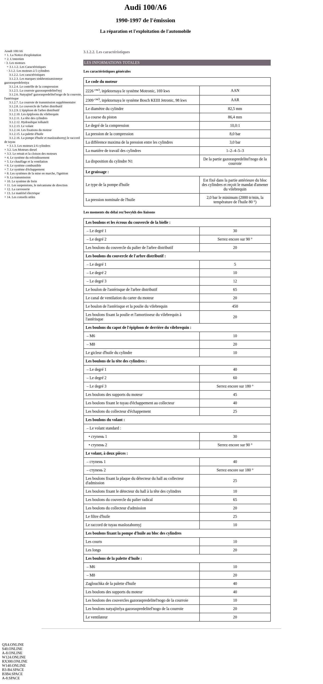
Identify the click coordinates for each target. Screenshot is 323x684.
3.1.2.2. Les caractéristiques (27, 74)
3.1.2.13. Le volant (21, 126)
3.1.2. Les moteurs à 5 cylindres (29, 71)
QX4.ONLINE (13, 645)
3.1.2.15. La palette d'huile (26, 134)
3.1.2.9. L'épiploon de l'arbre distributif (34, 110)
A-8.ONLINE (12, 653)
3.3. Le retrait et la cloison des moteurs (32, 153)
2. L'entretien (15, 59)
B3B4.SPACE (12, 674)
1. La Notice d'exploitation (24, 55)
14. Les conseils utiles (21, 197)
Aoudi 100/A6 (13, 51)
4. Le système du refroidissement (28, 157)
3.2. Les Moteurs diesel (22, 149)
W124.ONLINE (14, 657)
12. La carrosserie (18, 189)
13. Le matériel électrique (23, 193)
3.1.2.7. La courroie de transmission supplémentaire (42, 102)
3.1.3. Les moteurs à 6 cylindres (29, 146)
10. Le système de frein (22, 181)
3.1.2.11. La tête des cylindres (28, 118)
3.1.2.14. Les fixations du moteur (30, 130)
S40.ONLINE (12, 649)
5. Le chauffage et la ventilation (27, 161)
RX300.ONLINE (14, 661)
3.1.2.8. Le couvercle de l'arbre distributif (35, 106)
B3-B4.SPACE (13, 670)
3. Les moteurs (15, 63)
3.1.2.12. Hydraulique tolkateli (29, 122)
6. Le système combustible (24, 165)
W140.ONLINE (14, 665)
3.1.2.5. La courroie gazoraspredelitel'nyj (35, 90)
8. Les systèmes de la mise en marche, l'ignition (37, 173)
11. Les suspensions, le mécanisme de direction (37, 185)
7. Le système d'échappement (26, 169)
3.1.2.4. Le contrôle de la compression (33, 86)
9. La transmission (19, 177)
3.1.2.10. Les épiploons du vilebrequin (33, 114)
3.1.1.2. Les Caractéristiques (27, 67)
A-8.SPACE (11, 678)
